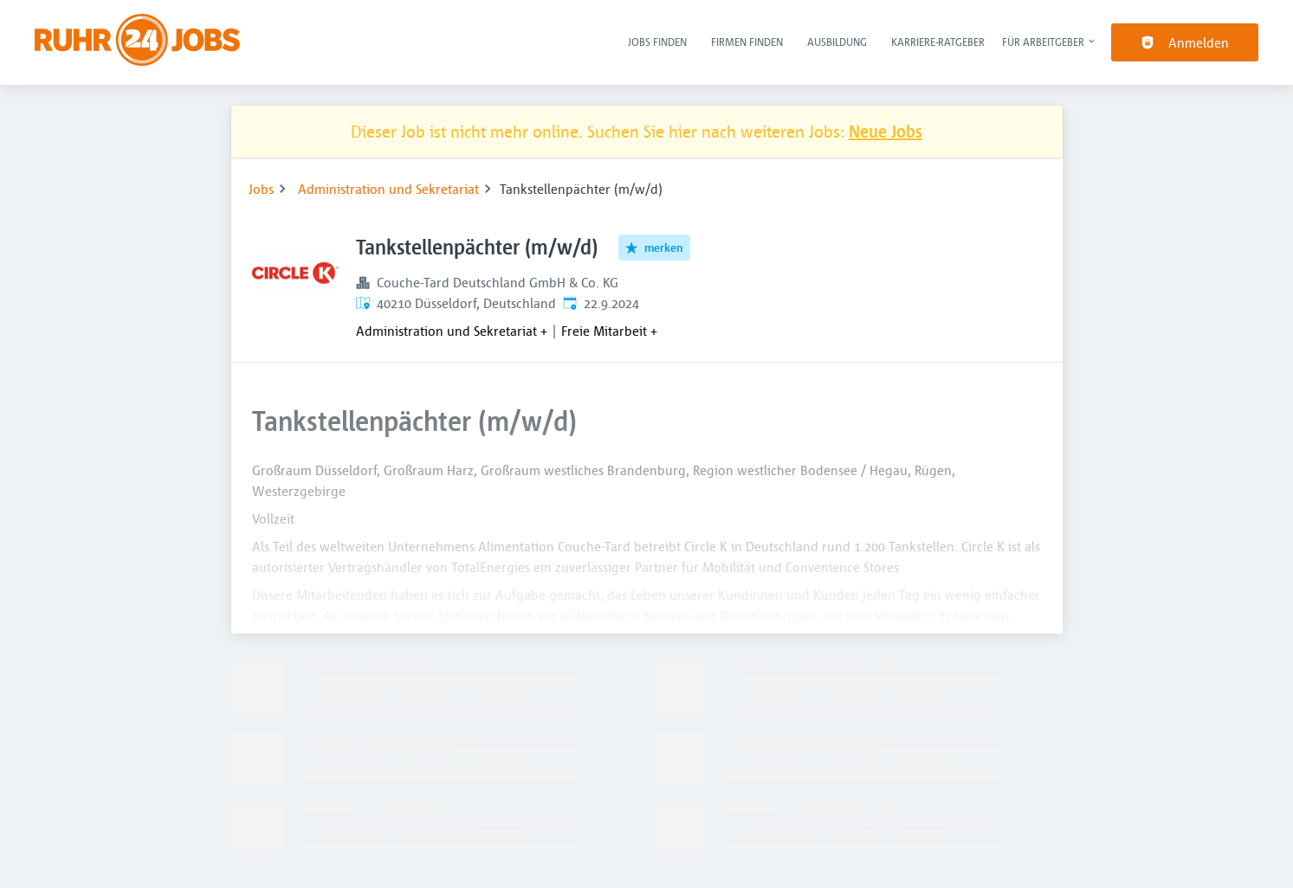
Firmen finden (747, 41)
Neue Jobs (885, 131)
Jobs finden (657, 41)
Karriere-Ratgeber (938, 41)
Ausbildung (837, 41)
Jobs (261, 188)
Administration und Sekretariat (388, 188)
